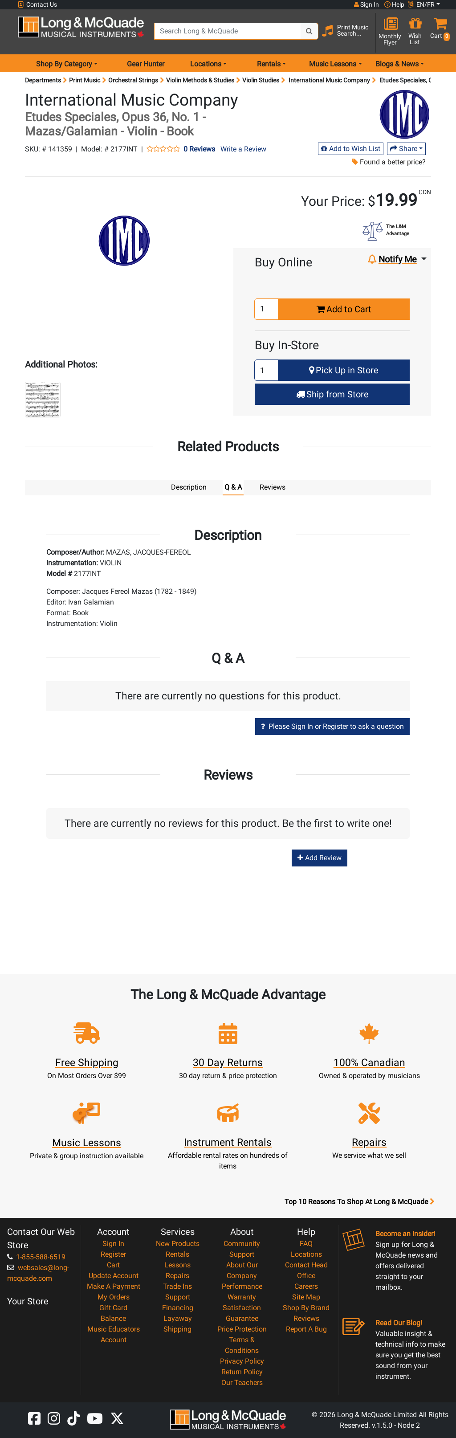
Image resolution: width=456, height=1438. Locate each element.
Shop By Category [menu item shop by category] (64, 64)
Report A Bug (306, 1328)
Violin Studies (260, 80)
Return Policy (242, 1371)
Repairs (177, 1275)
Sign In (113, 1243)
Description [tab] (189, 487)
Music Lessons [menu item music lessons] (332, 64)
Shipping (177, 1328)
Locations (306, 1254)
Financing (177, 1307)
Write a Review (243, 149)
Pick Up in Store (344, 370)
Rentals (177, 1254)
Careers (306, 1286)
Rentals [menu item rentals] (269, 64)
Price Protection (242, 1328)
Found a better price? (388, 162)
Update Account (113, 1275)
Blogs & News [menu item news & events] (397, 64)
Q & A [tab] (233, 487)
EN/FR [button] (421, 4)
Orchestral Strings (133, 80)
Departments (43, 80)
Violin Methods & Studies (200, 80)
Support (177, 1296)
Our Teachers (242, 1382)
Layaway (177, 1318)
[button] (438, 32)
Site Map (306, 1296)
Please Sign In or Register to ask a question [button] (332, 726)
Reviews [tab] (272, 487)
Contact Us (37, 4)
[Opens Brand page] (404, 114)
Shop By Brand (306, 1307)
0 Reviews (199, 149)
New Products (178, 1243)
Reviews (306, 1318)
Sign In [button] (366, 4)
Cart (113, 1264)
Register (113, 1254)
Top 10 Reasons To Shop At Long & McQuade (359, 1201)
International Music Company (329, 80)
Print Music (84, 80)
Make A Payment (113, 1286)
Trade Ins (177, 1286)
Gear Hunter (145, 64)
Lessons (177, 1264)
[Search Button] (309, 31)
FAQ (306, 1243)
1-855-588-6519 (36, 1256)
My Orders (114, 1296)
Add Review (319, 857)
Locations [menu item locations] (205, 64)
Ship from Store (332, 394)
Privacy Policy (242, 1360)
